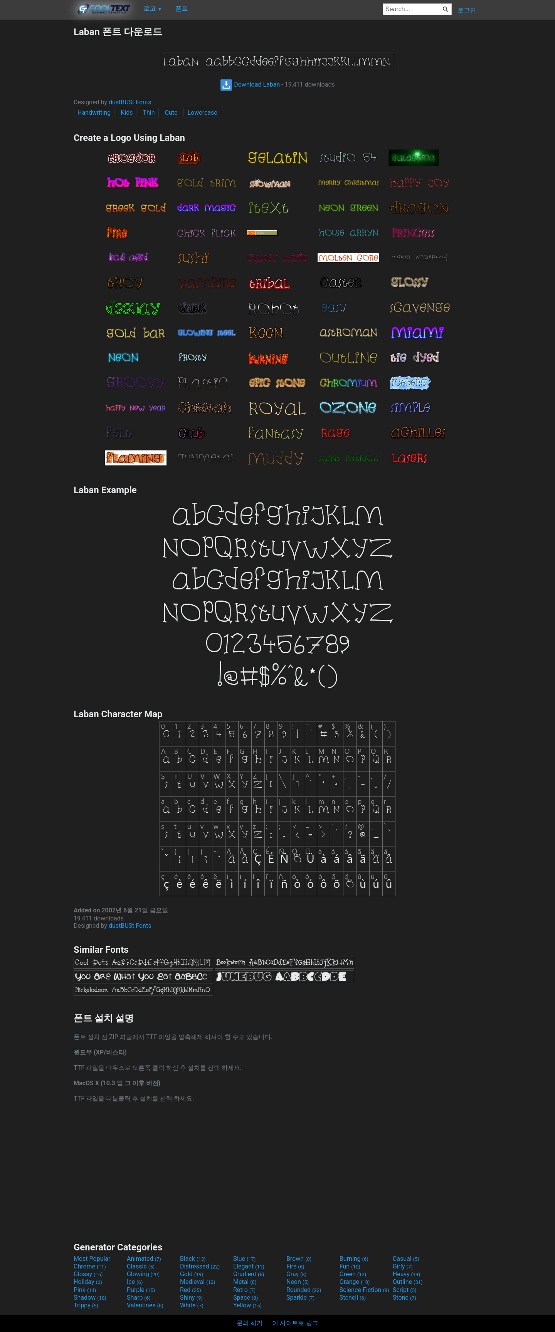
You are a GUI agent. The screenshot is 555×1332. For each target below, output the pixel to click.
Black (193, 1258)
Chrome (90, 1266)
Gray (296, 1274)
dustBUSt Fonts (130, 102)
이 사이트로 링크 (295, 1323)
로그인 (466, 10)
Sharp (139, 1297)
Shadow (90, 1297)
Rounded (303, 1290)
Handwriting (94, 112)
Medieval (197, 1281)
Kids (127, 112)
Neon (297, 1281)
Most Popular (92, 1258)
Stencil (353, 1297)
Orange (355, 1281)
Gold (192, 1274)
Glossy (88, 1274)
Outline (408, 1281)
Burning (354, 1258)
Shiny (191, 1297)
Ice (135, 1281)
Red (190, 1290)
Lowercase (202, 112)
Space (245, 1297)
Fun (350, 1266)
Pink (85, 1290)
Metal (245, 1281)
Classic (141, 1266)
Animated (144, 1258)
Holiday (88, 1281)
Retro (244, 1290)
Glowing (143, 1274)
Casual (406, 1258)
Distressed (200, 1266)
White (192, 1305)
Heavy (406, 1274)
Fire (295, 1266)
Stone (404, 1297)
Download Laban (250, 84)
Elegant (248, 1266)
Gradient (248, 1274)
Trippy (86, 1305)
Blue (244, 1258)
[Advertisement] (36, 140)
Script (405, 1290)
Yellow (247, 1305)
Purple (141, 1290)
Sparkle (300, 1297)
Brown (298, 1258)
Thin (149, 112)
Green (353, 1274)
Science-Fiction (364, 1290)
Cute (171, 112)
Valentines (145, 1305)
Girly (403, 1266)
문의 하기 (250, 1323)
